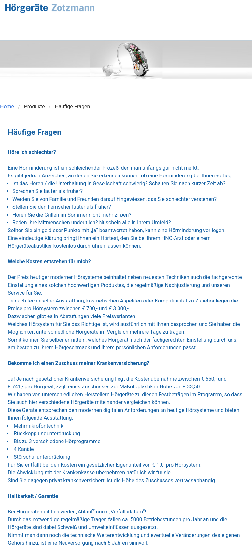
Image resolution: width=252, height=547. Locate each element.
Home (7, 107)
